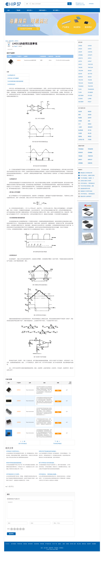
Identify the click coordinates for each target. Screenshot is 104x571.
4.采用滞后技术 (11, 84)
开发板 (89, 139)
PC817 (89, 101)
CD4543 (80, 152)
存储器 (80, 120)
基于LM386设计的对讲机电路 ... (47, 462)
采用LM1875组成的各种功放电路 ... (48, 451)
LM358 (19, 422)
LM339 (19, 400)
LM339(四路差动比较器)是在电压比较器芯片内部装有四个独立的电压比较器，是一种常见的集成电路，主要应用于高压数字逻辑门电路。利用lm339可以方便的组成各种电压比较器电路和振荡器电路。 (44, 400)
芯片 (79, 124)
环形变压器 (19, 543)
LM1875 (90, 55)
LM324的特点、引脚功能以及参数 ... (48, 474)
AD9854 (80, 76)
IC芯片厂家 (54, 543)
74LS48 (90, 80)
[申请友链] (91, 3)
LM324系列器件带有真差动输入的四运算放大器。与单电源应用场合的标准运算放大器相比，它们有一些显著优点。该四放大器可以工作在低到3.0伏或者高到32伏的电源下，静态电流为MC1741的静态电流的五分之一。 (44, 411)
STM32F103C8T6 (87, 229)
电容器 (80, 111)
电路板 (80, 136)
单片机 (89, 130)
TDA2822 (80, 86)
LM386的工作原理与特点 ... (13, 451)
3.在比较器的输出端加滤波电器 (15, 81)
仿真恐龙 (25, 543)
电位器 (89, 133)
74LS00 (80, 67)
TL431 (80, 89)
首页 (42, 547)
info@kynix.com (80, 3)
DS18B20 (90, 92)
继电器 (89, 136)
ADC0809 (80, 101)
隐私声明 (51, 547)
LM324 (19, 411)
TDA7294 (90, 86)
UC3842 (80, 98)
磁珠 (79, 114)
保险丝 (89, 124)
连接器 (59, 543)
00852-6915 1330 (80, 4)
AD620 (89, 70)
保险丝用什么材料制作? (86, 196)
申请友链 (56, 547)
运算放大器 (81, 139)
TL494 (80, 92)
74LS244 (80, 70)
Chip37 (16, 46)
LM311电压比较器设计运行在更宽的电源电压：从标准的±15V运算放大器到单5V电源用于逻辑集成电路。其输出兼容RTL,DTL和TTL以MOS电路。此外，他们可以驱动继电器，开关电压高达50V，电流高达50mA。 (44, 389)
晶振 (89, 120)
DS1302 (90, 95)
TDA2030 (90, 83)
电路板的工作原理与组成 (86, 191)
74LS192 (80, 80)
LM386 (80, 45)
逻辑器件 (90, 127)
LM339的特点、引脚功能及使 (87, 193)
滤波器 (89, 114)
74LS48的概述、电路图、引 (87, 178)
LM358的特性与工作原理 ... (13, 474)
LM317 (80, 64)
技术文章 (29, 10)
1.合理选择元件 (11, 75)
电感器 (80, 117)
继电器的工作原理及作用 (86, 172)
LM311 (16, 41)
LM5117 (90, 159)
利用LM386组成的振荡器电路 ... (14, 462)
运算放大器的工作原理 (85, 180)
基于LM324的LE (23, 443)
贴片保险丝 (13, 543)
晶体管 (89, 117)
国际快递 (84, 543)
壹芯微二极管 (73, 543)
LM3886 (80, 55)
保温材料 (89, 543)
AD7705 (90, 73)
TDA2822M (91, 89)
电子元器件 (56, 10)
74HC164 (90, 67)
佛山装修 (79, 543)
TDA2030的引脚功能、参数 (87, 186)
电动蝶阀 (94, 543)
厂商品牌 (18, 10)
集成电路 (80, 130)
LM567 (89, 61)
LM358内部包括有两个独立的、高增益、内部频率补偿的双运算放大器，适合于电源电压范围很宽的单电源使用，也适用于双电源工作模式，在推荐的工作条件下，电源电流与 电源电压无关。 (44, 422)
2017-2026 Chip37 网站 (52, 549)
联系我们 (61, 547)
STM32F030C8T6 (87, 217)
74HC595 (90, 64)
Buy (58, 390)
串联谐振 (42, 543)
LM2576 (80, 58)
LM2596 (90, 52)
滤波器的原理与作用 (85, 188)
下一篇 (56, 441)
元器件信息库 (42, 10)
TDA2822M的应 (57, 443)
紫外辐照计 (30, 543)
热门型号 (46, 547)
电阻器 (89, 111)
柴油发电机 (36, 543)
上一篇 (23, 441)
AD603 (89, 76)
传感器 (80, 133)
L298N (89, 98)
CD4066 (90, 152)
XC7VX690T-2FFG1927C (87, 242)
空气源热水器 (48, 543)
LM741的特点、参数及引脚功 (87, 175)
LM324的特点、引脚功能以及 (87, 183)
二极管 (80, 127)
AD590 (80, 73)
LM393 (19, 433)
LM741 (80, 61)
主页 (8, 10)
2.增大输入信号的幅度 (13, 78)
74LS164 (80, 83)
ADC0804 (80, 95)
